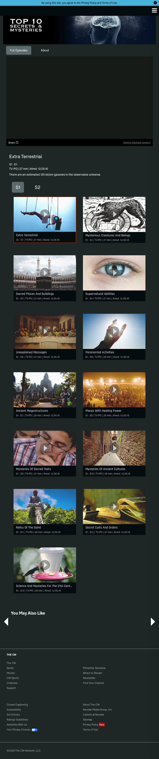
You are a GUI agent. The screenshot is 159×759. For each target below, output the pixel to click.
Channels (12, 683)
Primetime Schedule (94, 668)
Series (10, 668)
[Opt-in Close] (155, 2)
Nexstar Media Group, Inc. (97, 709)
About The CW (91, 704)
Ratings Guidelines (17, 719)
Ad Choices (13, 714)
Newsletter (89, 678)
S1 (18, 187)
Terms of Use (109, 2)
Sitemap (87, 719)
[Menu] (154, 10)
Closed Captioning (17, 704)
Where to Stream (92, 673)
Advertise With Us (17, 724)
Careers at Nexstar (93, 714)
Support (11, 688)
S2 (37, 187)
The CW (7, 10)
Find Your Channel (93, 683)
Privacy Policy (88, 2)
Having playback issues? (137, 142)
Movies (11, 673)
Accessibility (14, 709)
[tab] (18, 50)
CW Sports (13, 678)
